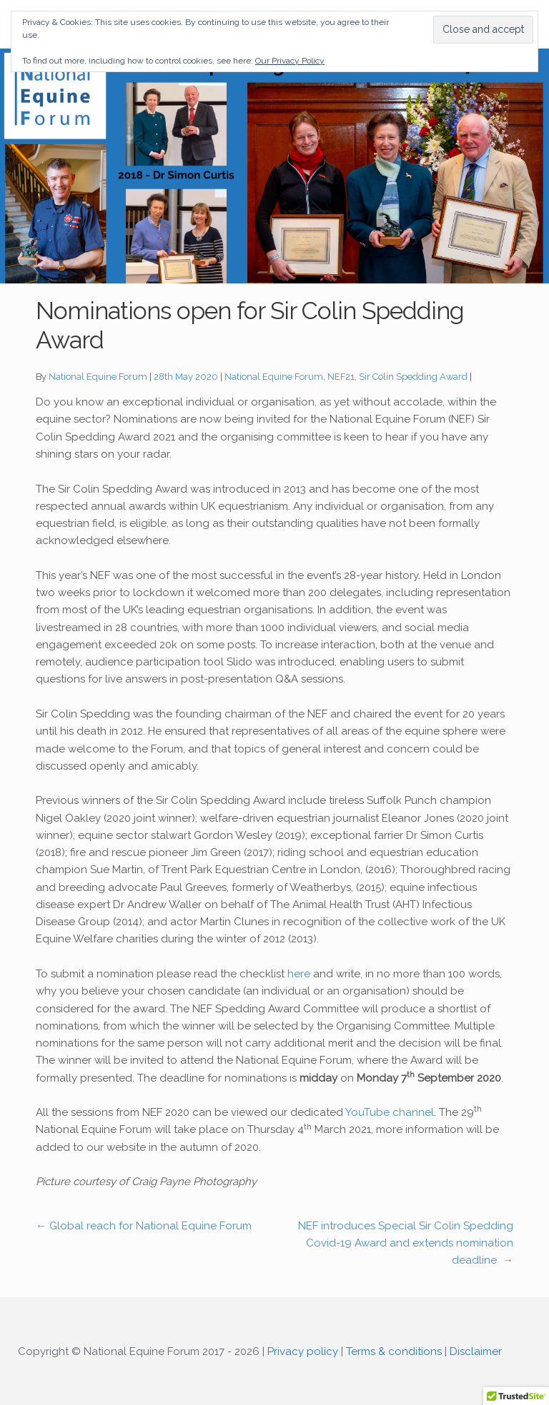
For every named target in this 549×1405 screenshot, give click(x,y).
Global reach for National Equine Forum (144, 1225)
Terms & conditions (394, 1351)
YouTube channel (389, 1112)
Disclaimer (476, 1351)
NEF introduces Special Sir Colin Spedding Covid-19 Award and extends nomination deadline (405, 1243)
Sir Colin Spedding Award (413, 376)
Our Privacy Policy (290, 61)
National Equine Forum (98, 376)
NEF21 (341, 376)
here (298, 973)
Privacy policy (302, 1351)
